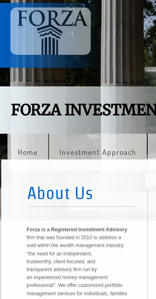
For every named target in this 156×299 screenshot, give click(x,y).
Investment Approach (97, 152)
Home (28, 152)
